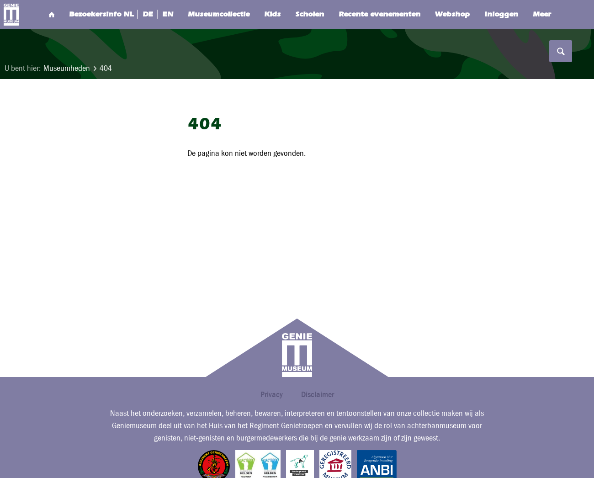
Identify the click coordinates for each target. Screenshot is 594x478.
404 (106, 68)
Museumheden (66, 68)
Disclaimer (317, 394)
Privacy (271, 394)
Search (559, 15)
